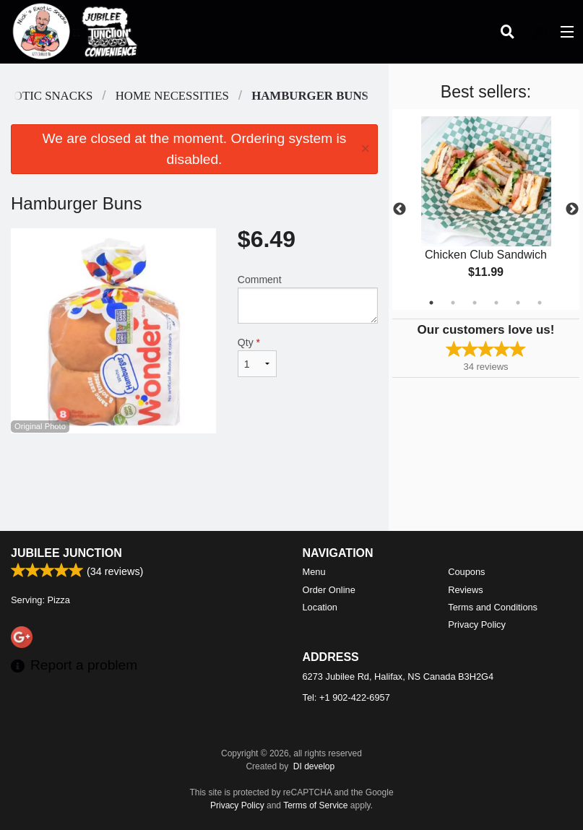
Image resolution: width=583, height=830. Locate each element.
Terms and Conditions (492, 607)
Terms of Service (315, 805)
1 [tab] (431, 302)
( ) (537, 32)
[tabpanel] (486, 209)
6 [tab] (539, 302)
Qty (257, 357)
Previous (399, 209)
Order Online (329, 589)
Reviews (465, 589)
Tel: (346, 697)
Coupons (466, 571)
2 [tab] (453, 302)
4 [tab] (496, 302)
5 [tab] (518, 302)
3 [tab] (474, 302)
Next (572, 209)
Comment (308, 299)
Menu (314, 571)
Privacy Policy (477, 624)
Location (320, 607)
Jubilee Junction (66, 553)
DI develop (313, 766)
